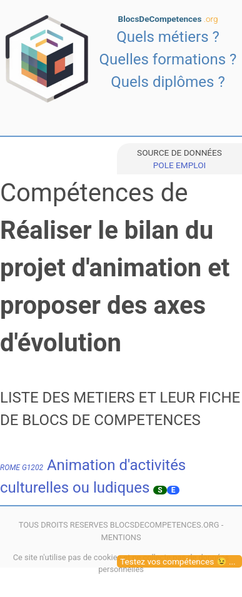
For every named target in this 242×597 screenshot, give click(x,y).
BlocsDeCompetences (168, 19)
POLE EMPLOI (179, 165)
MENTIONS (121, 537)
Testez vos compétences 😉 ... (178, 561)
